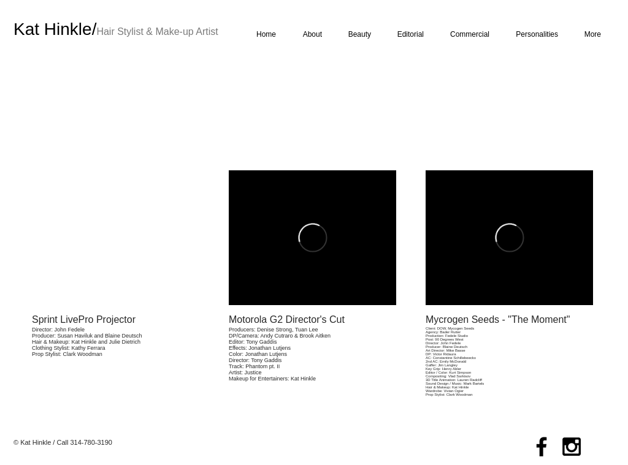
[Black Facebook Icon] (541, 446)
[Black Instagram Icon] (571, 446)
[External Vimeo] (312, 237)
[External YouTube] (115, 237)
